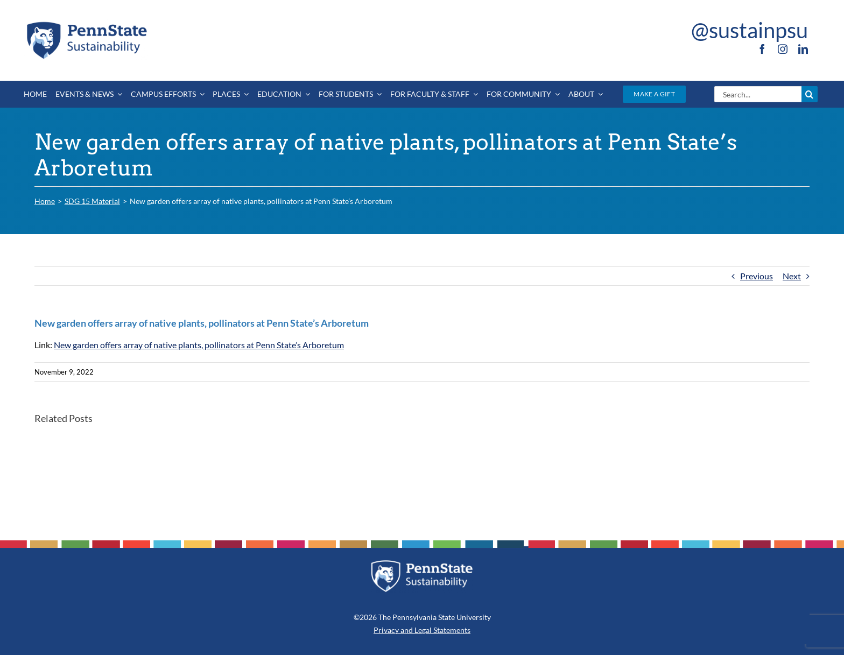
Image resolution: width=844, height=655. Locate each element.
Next (792, 276)
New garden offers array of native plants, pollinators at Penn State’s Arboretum (199, 345)
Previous (756, 276)
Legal (423, 630)
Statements (451, 630)
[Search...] (757, 94)
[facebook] (762, 49)
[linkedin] (803, 49)
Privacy (386, 630)
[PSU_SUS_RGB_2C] (86, 23)
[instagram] (782, 49)
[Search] (809, 94)
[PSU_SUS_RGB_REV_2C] (422, 564)
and (406, 630)
